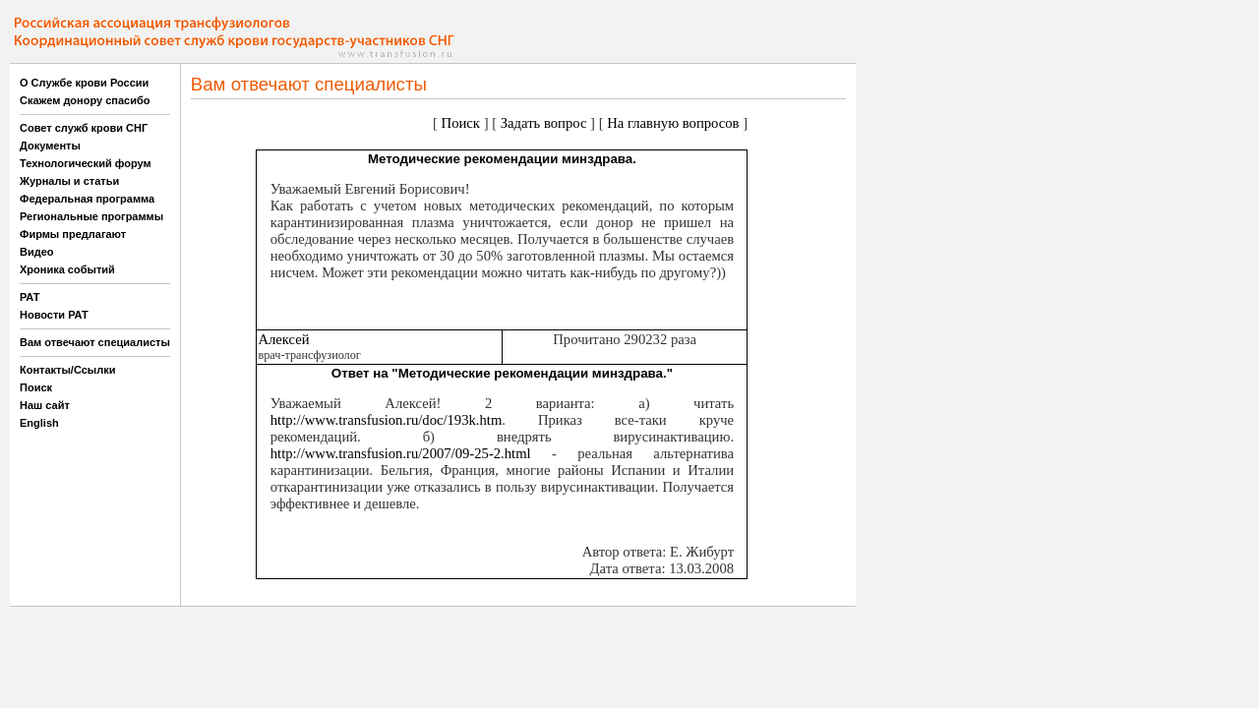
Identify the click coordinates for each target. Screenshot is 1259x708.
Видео (37, 252)
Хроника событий (67, 269)
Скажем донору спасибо (85, 100)
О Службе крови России (84, 82)
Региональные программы (91, 216)
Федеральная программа (87, 199)
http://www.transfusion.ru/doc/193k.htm (386, 420)
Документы (50, 145)
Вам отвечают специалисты (95, 342)
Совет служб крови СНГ (84, 128)
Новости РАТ (54, 315)
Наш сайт (45, 405)
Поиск (36, 387)
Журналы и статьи (69, 181)
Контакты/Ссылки (68, 370)
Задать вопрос (544, 123)
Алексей (283, 339)
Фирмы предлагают (73, 234)
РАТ (30, 297)
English (39, 423)
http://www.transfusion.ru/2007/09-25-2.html (400, 453)
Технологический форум (85, 163)
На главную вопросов (673, 123)
